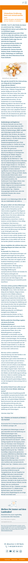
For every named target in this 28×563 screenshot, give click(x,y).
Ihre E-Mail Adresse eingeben (8, 519)
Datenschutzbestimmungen (6, 530)
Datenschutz (14, 559)
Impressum (7, 559)
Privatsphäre (22, 559)
